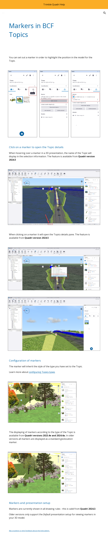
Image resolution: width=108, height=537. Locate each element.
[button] (3, 13)
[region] (54, 4)
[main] (38, 30)
